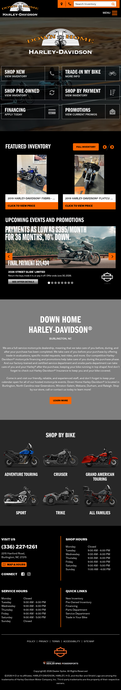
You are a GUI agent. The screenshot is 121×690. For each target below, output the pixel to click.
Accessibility (71, 641)
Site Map (89, 641)
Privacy (43, 641)
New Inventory (74, 598)
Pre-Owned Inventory (78, 602)
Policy (31, 641)
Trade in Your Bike (76, 617)
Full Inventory (85, 146)
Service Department (78, 613)
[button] (104, 147)
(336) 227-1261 (19, 546)
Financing (72, 606)
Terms (56, 641)
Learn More (60, 400)
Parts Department (76, 609)
